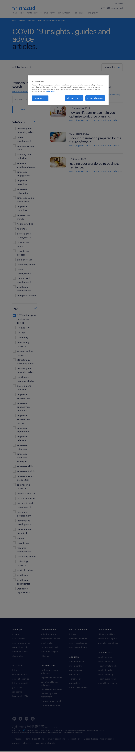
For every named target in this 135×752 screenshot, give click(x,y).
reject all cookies (74, 98)
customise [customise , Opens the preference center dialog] (40, 98)
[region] (68, 90)
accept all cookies (95, 98)
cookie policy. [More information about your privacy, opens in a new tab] (50, 91)
